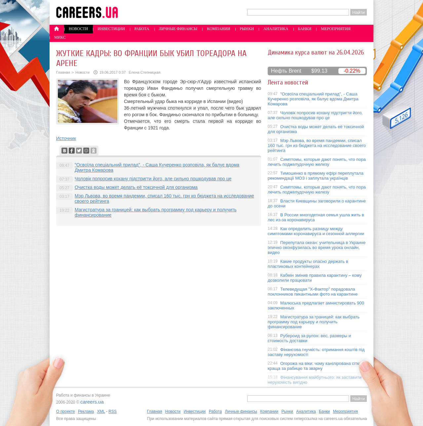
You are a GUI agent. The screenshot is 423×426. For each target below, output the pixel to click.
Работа (142, 28)
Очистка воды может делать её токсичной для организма (136, 187)
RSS (112, 411)
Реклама (86, 411)
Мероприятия (336, 28)
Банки (305, 28)
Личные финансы (178, 28)
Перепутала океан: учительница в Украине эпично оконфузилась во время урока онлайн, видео (316, 247)
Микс (60, 37)
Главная (63, 72)
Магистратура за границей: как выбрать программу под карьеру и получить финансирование (314, 321)
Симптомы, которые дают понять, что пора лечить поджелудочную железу (317, 162)
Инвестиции (111, 28)
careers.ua (92, 402)
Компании (218, 28)
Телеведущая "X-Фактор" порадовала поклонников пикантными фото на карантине (313, 292)
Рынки (247, 28)
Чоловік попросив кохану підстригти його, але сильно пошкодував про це (153, 178)
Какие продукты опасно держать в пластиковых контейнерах (308, 264)
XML (101, 411)
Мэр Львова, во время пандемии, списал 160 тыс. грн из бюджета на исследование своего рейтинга (317, 145)
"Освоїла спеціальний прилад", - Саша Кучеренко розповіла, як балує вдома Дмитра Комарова (313, 98)
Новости (78, 28)
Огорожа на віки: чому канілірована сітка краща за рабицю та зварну (315, 366)
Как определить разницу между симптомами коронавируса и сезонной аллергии (316, 231)
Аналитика (275, 28)
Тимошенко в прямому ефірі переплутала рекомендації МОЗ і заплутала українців (316, 176)
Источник (66, 138)
